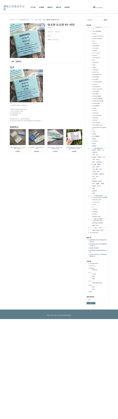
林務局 (94, 139)
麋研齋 (94, 146)
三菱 (93, 131)
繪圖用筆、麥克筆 (97, 181)
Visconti (94, 120)
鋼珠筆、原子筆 (96, 186)
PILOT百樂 (95, 79)
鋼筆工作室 (95, 225)
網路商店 (49, 7)
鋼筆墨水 (94, 191)
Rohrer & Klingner (97, 89)
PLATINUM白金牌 (97, 82)
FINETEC (94, 43)
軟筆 (93, 276)
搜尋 (105, 19)
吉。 (93, 207)
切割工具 (94, 152)
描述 (13, 61)
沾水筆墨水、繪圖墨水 (98, 174)
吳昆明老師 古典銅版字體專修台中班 (98, 251)
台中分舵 (32, 7)
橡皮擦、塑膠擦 (96, 164)
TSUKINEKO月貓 (96, 115)
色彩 (90, 285)
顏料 (93, 289)
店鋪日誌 (91, 268)
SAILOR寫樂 (95, 91)
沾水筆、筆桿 (95, 171)
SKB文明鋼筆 (95, 106)
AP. (93, 29)
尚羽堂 (94, 134)
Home (12, 20)
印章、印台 (95, 155)
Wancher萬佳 (96, 122)
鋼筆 (93, 188)
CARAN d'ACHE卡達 (97, 36)
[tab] (12, 61)
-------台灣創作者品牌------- (98, 195)
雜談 (90, 292)
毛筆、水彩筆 (95, 167)
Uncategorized (93, 232)
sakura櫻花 (95, 94)
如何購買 (41, 7)
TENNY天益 (95, 113)
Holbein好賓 (95, 46)
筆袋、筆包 (95, 176)
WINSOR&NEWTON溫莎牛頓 (99, 128)
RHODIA (94, 84)
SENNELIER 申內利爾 (97, 101)
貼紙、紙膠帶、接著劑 (98, 183)
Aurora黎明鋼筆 (96, 31)
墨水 (93, 287)
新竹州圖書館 (95, 136)
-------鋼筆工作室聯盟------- (98, 219)
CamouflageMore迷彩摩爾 (99, 197)
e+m (93, 41)
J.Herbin (94, 50)
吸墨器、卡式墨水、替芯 (98, 157)
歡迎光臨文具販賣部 (97, 223)
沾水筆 (94, 274)
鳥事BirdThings (96, 216)
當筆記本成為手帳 (97, 283)
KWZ (93, 60)
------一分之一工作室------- (97, 228)
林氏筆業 (94, 141)
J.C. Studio (95, 48)
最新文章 (58, 7)
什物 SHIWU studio (97, 220)
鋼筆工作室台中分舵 (14, 8)
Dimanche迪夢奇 (97, 38)
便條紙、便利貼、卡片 (98, 150)
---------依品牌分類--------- (98, 27)
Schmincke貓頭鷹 (97, 98)
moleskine (95, 70)
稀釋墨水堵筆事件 (94, 248)
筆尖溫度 (94, 212)
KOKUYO (94, 55)
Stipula (94, 108)
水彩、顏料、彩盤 (40, 20)
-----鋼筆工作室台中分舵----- (98, 230)
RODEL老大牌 (96, 86)
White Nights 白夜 (97, 125)
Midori (94, 67)
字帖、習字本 (95, 159)
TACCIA (94, 110)
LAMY (93, 65)
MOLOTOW (95, 72)
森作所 (94, 143)
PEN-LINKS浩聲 (96, 74)
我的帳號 (67, 7)
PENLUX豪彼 (95, 77)
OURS (94, 204)
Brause (94, 34)
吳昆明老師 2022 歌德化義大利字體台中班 (98, 240)
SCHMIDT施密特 (96, 96)
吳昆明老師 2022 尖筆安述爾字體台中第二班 (98, 244)
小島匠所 (94, 209)
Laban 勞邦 (95, 62)
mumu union (95, 202)
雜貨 (93, 193)
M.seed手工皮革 (96, 200)
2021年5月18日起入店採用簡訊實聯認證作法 (98, 255)
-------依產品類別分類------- (24, 20)
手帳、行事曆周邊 (97, 162)
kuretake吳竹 (96, 58)
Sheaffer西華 (96, 103)
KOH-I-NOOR (96, 53)
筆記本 (94, 179)
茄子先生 (94, 214)
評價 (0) (18, 61)
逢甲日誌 (94, 270)
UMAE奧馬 (95, 118)
